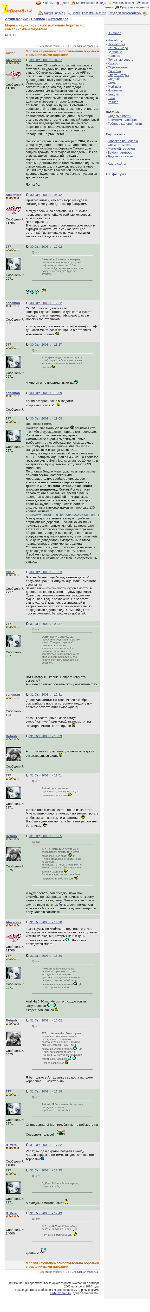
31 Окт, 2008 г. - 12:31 (45, 694)
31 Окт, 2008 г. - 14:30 (45, 922)
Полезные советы (121, 59)
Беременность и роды (91, 3)
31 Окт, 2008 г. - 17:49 (45, 1213)
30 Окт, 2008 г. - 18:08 (45, 418)
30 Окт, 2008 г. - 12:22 (45, 303)
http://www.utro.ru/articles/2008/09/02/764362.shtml (62, 515)
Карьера (114, 63)
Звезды (113, 94)
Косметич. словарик (122, 120)
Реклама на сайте (94, 13)
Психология (116, 44)
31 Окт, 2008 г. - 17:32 (45, 1145)
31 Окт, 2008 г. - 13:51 (45, 775)
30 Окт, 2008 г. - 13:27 (45, 344)
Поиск (76, 13)
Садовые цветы (119, 116)
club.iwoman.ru (60, 1293)
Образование (118, 67)
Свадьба (114, 79)
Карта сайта (116, 163)
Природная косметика (135, 7)
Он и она (114, 71)
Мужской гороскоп (121, 148)
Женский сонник (123, 3)
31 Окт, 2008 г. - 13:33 (45, 736)
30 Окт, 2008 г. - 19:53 (45, 572)
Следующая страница (85, 46)
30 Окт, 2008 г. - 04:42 (45, 195)
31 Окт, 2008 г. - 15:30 (45, 955)
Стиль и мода (118, 48)
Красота (114, 56)
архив (59, 13)
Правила (38, 19)
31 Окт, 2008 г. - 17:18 (45, 1091)
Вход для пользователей (128, 13)
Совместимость (119, 145)
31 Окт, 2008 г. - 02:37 (45, 624)
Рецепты (47, 3)
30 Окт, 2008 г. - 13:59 (45, 393)
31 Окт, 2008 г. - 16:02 (45, 1020)
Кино (111, 98)
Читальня (115, 90)
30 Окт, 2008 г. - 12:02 (45, 246)
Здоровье (115, 52)
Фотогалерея (58, 19)
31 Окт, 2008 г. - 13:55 (45, 836)
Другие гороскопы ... (123, 156)
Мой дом (114, 86)
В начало (114, 33)
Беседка (10, 35)
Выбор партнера (120, 152)
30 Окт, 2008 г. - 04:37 (45, 60)
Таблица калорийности (125, 123)
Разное (113, 102)
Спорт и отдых (118, 75)
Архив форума (16, 19)
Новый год (115, 40)
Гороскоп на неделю (123, 141)
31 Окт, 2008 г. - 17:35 (45, 1170)
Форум (48, 13)
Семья (112, 82)
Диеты (64, 3)
